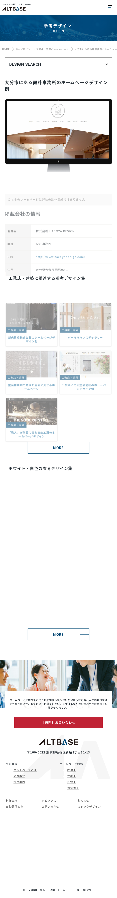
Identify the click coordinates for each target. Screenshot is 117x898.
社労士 (71, 782)
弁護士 (71, 776)
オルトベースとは (25, 770)
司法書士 (73, 788)
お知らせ (83, 800)
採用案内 (19, 782)
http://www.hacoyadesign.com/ (60, 272)
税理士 (71, 770)
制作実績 (11, 800)
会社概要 (19, 776)
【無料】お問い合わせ (58, 722)
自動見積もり (14, 806)
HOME (6, 49)
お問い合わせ (50, 806)
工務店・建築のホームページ (52, 49)
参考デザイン (23, 49)
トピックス (49, 800)
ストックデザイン (89, 806)
